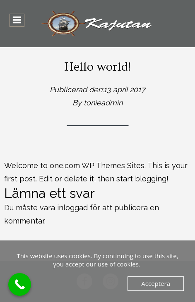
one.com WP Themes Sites (97, 165)
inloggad (72, 207)
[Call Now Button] (19, 284)
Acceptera (155, 283)
